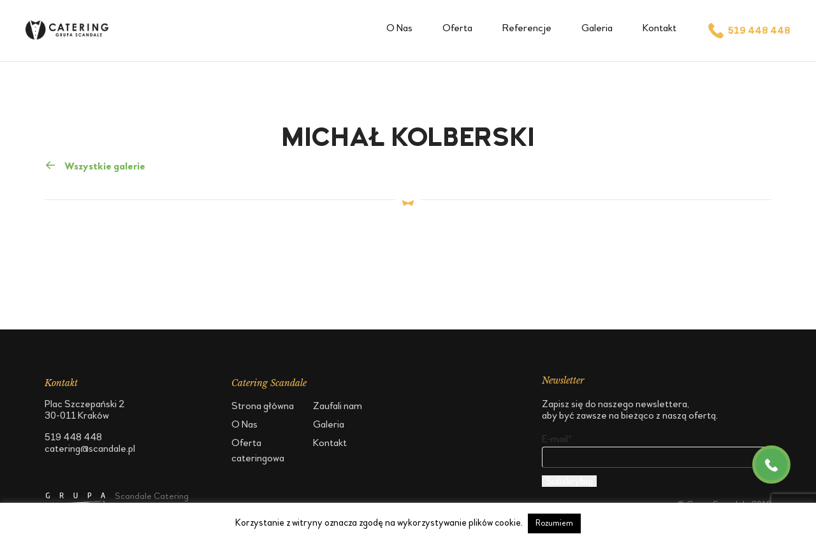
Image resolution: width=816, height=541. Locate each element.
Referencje (526, 28)
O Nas (399, 28)
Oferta (457, 28)
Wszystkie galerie (95, 165)
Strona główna (262, 406)
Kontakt (659, 28)
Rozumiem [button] (554, 523)
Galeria (597, 28)
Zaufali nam (337, 406)
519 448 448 (748, 30)
